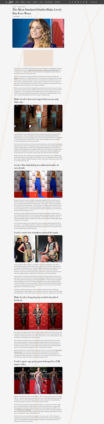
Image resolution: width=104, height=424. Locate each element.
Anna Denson (17, 16)
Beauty (29, 2)
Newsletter (93, 2)
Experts (22, 2)
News (17, 2)
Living (41, 2)
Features (57, 2)
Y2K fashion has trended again (24, 410)
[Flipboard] (75, 2)
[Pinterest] (72, 2)
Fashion (35, 2)
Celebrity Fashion (21, 6)
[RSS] (86, 2)
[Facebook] (69, 2)
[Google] (83, 2)
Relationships (49, 2)
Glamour (16, 78)
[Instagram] (78, 2)
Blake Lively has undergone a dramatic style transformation (43, 70)
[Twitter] (81, 2)
